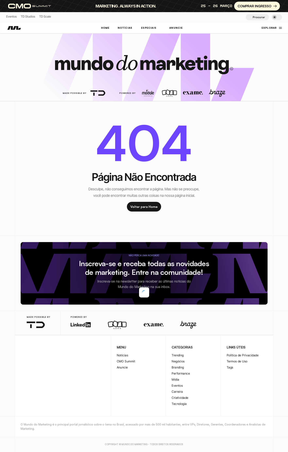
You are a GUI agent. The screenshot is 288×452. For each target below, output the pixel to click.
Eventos (11, 16)
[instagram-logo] (23, 347)
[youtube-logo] (42, 347)
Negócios (178, 361)
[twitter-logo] (29, 347)
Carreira (177, 392)
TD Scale (45, 16)
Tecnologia (179, 404)
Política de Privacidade (242, 355)
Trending (178, 355)
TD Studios (28, 16)
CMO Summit (126, 361)
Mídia (175, 379)
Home (105, 27)
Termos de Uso (237, 361)
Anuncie (122, 367)
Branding (178, 367)
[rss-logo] (49, 347)
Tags (230, 367)
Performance (181, 373)
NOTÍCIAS (125, 27)
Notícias (122, 355)
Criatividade (180, 398)
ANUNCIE (176, 27)
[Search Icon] (257, 17)
